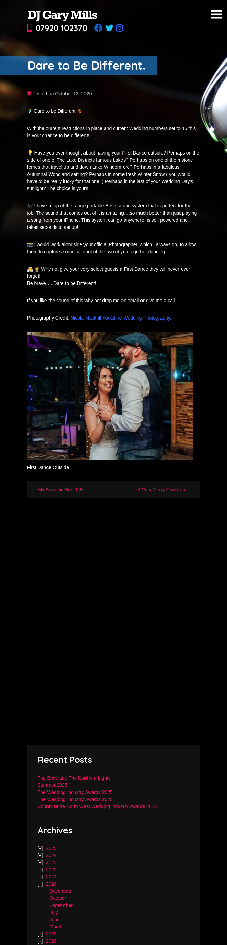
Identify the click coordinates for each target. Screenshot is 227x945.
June (55, 919)
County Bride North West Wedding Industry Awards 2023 (97, 806)
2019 (51, 934)
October (58, 898)
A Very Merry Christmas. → (166, 489)
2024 (51, 855)
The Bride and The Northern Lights (74, 778)
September (61, 905)
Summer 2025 (53, 785)
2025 (51, 848)
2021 (51, 876)
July (54, 912)
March (56, 926)
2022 (51, 869)
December (61, 891)
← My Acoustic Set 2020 (58, 489)
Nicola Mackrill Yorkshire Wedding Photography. (121, 318)
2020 (51, 884)
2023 (51, 862)
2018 (51, 941)
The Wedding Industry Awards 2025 (75, 792)
